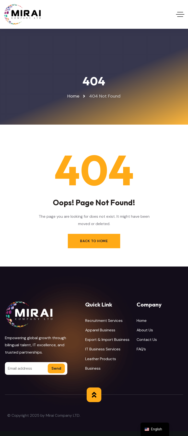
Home (142, 320)
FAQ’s (141, 349)
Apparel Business (100, 330)
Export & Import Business (107, 339)
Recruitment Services (104, 320)
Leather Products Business (100, 363)
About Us (145, 330)
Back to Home (94, 241)
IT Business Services (102, 349)
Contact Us (147, 339)
